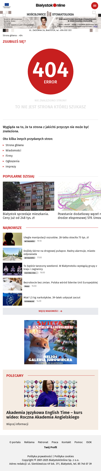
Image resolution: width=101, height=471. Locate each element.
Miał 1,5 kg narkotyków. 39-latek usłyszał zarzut (52, 297)
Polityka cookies (64, 456)
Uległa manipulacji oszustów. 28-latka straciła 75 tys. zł (56, 237)
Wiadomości (13, 150)
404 (20, 35)
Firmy (9, 155)
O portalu (15, 442)
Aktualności (30, 241)
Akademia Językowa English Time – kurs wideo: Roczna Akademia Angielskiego (44, 415)
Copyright (27, 460)
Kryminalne (29, 301)
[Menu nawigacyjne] (94, 5)
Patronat (43, 442)
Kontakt (66, 442)
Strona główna (10, 35)
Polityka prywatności (39, 456)
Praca (27, 286)
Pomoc (78, 442)
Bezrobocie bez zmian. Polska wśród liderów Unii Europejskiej (61, 282)
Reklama (29, 442)
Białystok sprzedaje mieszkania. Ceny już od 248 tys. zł (26, 216)
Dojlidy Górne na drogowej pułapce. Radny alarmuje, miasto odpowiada (59, 252)
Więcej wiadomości (48, 311)
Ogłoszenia (12, 161)
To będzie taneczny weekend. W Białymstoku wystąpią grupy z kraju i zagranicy (60, 267)
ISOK (89, 442)
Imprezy (11, 166)
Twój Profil (50, 447)
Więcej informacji (17, 424)
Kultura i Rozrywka (32, 273)
